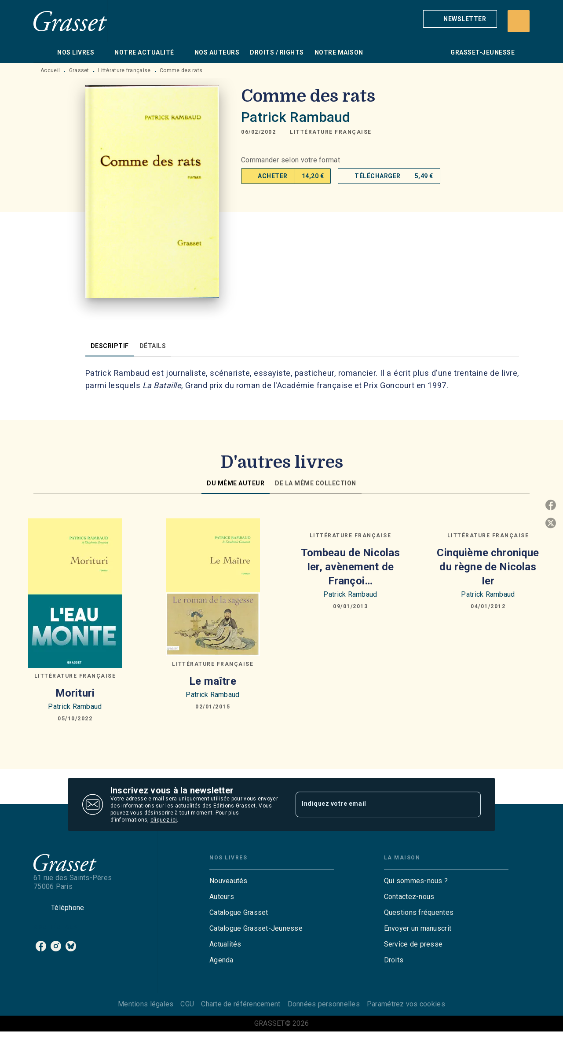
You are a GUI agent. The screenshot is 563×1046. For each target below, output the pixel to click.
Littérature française (124, 70)
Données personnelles (324, 1004)
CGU (187, 1004)
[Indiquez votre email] (377, 804)
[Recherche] (519, 21)
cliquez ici (163, 820)
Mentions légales (145, 1004)
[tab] (42, 52)
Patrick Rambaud (295, 117)
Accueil (50, 70)
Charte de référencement (240, 1004)
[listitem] (40, 946)
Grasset (79, 70)
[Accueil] (70, 21)
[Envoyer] (470, 804)
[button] (460, 19)
